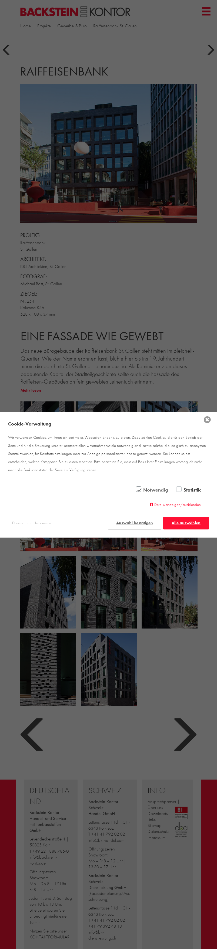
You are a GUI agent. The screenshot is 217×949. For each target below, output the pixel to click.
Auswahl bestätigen (134, 523)
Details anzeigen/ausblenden (177, 504)
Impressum (43, 523)
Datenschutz (21, 523)
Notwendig (155, 489)
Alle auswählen (186, 523)
